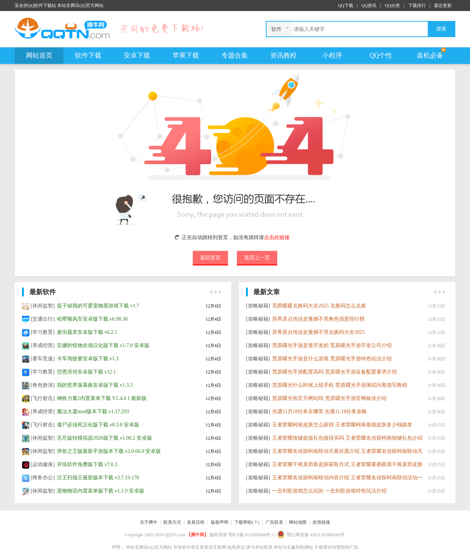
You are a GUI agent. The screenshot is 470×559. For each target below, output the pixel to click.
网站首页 (39, 55)
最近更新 (443, 5)
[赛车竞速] (43, 358)
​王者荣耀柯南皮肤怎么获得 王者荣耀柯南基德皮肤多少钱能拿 (342, 425)
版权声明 (219, 522)
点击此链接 (277, 237)
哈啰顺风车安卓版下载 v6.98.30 (92, 319)
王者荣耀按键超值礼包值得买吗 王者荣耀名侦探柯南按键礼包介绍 (347, 438)
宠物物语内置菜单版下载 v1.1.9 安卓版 (100, 491)
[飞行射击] (43, 398)
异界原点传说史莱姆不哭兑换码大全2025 (318, 332)
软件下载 (88, 55)
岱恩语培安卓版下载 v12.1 (86, 372)
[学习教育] (43, 332)
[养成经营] (43, 345)
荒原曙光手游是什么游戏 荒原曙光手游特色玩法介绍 (332, 358)
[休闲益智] (43, 306)
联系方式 (172, 522)
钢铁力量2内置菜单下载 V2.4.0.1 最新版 (102, 398)
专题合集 (234, 55)
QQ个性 (381, 55)
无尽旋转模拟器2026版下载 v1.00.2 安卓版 (104, 438)
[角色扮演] (43, 385)
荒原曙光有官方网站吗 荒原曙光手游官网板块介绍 (329, 398)
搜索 (441, 29)
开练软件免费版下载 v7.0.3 (87, 464)
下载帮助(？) (246, 522)
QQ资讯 (368, 5)
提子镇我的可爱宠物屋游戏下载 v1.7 (98, 306)
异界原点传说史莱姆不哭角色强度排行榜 (318, 319)
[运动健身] (43, 464)
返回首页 (210, 257)
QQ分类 (392, 5)
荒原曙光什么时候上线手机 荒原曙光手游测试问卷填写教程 (339, 385)
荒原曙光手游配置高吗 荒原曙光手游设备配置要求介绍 (334, 372)
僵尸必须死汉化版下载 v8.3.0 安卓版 (98, 425)
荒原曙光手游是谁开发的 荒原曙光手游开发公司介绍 (332, 345)
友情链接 (321, 522)
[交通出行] (43, 319)
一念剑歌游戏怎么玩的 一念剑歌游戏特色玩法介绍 (329, 491)
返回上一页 (257, 257)
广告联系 (274, 522)
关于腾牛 (149, 522)
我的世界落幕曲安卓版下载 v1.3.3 (95, 385)
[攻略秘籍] (258, 306)
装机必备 (430, 55)
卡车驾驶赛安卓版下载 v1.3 (88, 358)
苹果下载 (186, 55)
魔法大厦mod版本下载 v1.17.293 (93, 411)
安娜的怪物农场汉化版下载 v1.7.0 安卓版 (103, 345)
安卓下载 (137, 55)
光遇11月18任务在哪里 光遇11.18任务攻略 (319, 411)
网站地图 (298, 522)
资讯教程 (283, 55)
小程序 (332, 55)
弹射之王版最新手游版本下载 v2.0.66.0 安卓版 (109, 451)
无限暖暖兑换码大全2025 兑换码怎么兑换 (319, 306)
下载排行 (417, 5)
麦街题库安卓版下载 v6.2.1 (87, 332)
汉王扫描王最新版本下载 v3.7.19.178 (98, 477)
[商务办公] (43, 477)
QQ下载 (345, 5)
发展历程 (196, 522)
